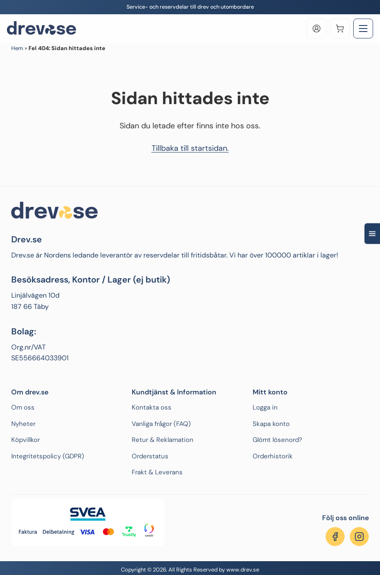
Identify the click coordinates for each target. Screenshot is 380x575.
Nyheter (23, 423)
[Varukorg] (340, 28)
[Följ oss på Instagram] (359, 536)
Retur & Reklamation (162, 439)
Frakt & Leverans (157, 472)
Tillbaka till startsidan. (190, 148)
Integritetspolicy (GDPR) (47, 456)
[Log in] (316, 28)
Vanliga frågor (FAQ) (161, 423)
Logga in (265, 407)
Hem (17, 48)
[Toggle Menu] (363, 28)
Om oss (23, 407)
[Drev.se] (41, 28)
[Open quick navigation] (372, 233)
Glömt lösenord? (277, 439)
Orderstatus (150, 456)
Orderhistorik (273, 456)
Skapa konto (271, 423)
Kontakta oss (151, 407)
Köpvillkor (25, 439)
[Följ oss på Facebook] (335, 536)
